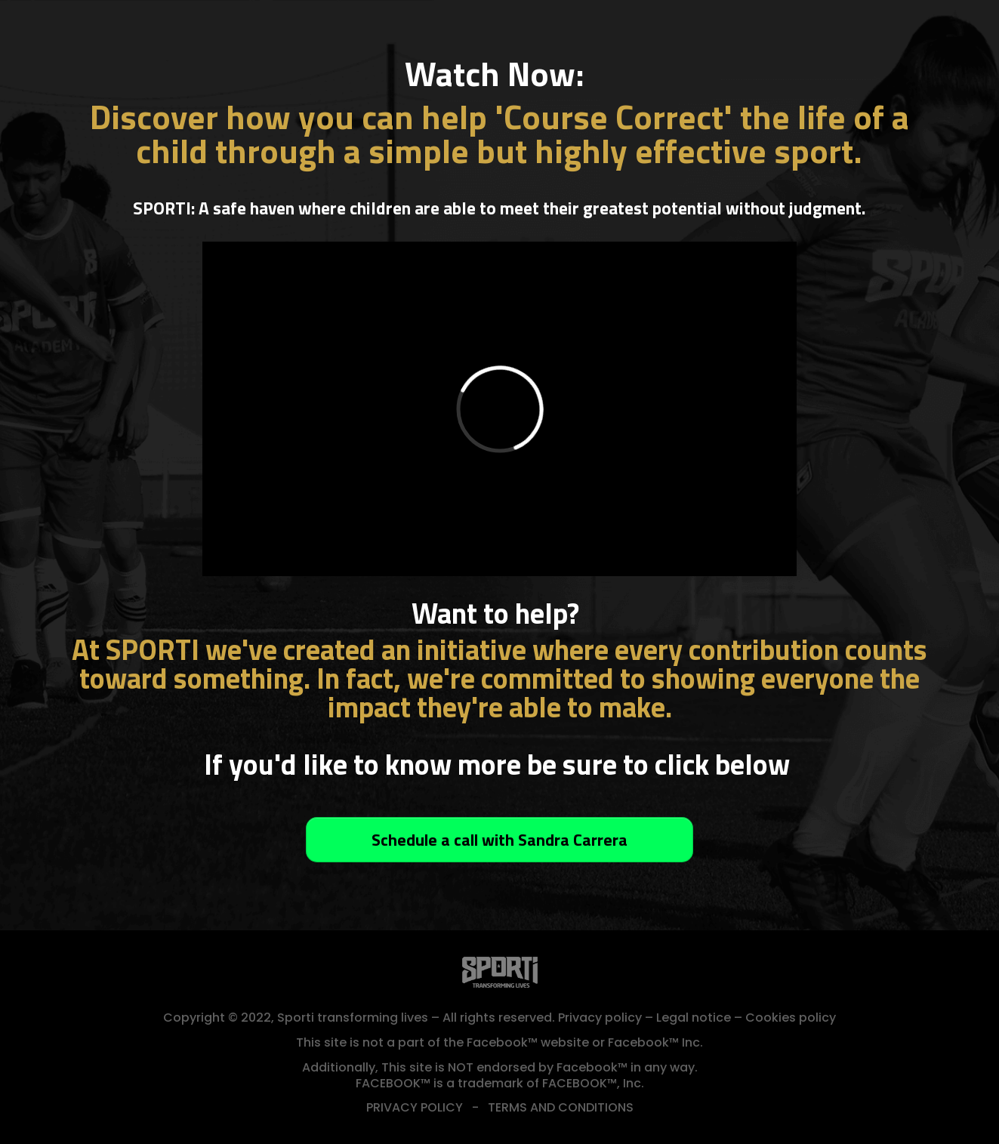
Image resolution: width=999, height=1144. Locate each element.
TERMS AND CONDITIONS (561, 1107)
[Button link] (499, 839)
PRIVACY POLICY (414, 1107)
